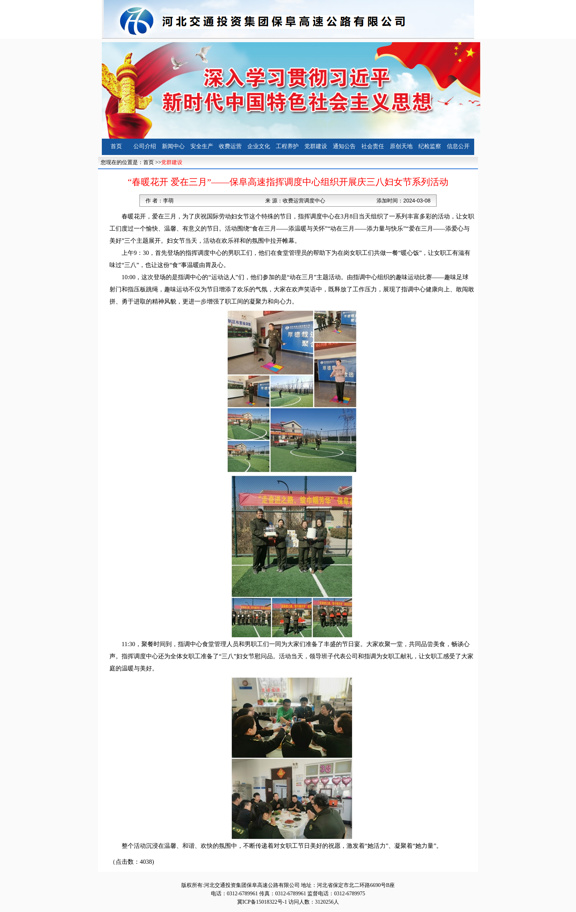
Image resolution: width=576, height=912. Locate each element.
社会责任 (372, 146)
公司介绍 (144, 146)
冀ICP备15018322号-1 (262, 902)
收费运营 (230, 146)
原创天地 (401, 146)
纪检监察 (429, 146)
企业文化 (258, 146)
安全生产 (201, 146)
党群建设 (315, 146)
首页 (116, 146)
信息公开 (458, 146)
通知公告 (344, 146)
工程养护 (287, 146)
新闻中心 (173, 146)
